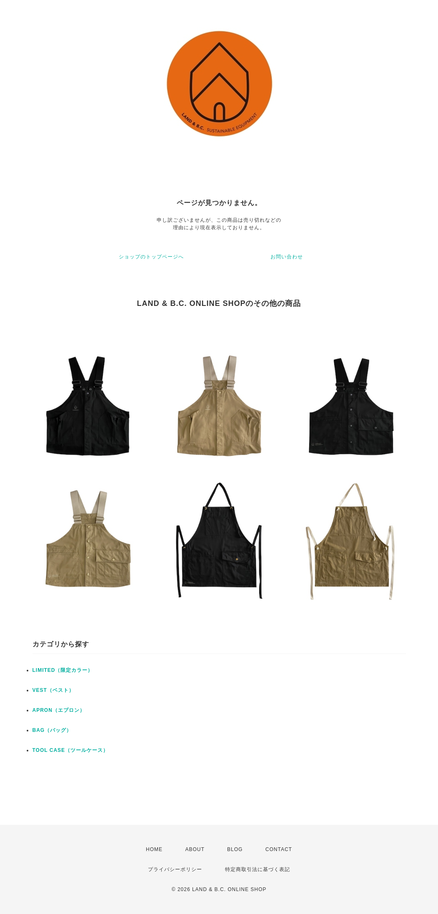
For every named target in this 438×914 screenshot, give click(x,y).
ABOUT (194, 849)
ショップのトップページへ (151, 257)
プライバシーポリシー (175, 869)
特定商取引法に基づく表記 (257, 869)
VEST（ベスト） (53, 690)
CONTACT (278, 849)
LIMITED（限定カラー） (63, 670)
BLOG (235, 849)
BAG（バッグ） (52, 730)
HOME (154, 849)
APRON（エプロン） (59, 710)
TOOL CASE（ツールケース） (71, 750)
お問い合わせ (286, 257)
